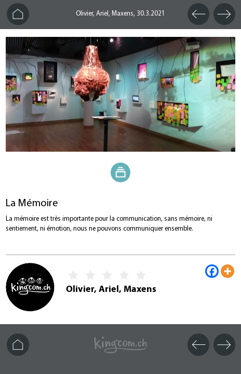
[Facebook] (212, 271)
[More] (227, 271)
